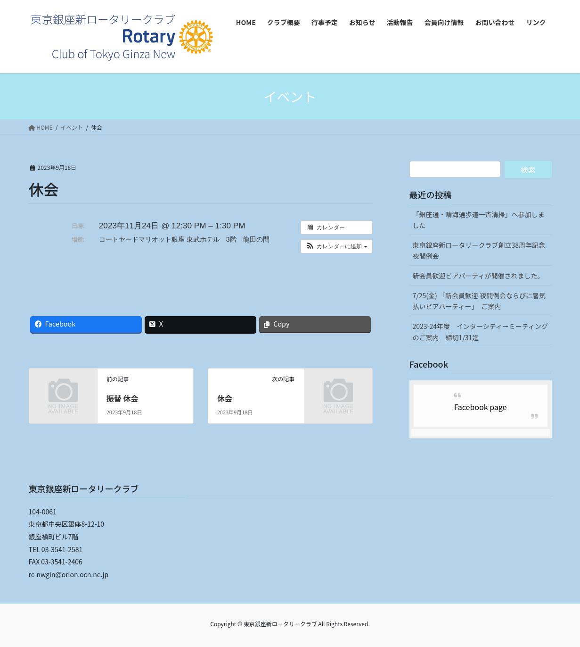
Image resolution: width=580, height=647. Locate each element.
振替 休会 (122, 398)
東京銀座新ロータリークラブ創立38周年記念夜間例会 (479, 250)
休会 (224, 398)
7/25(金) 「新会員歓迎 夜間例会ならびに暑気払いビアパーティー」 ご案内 (479, 301)
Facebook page (480, 406)
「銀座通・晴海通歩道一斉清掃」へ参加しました (479, 220)
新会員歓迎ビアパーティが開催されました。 (478, 275)
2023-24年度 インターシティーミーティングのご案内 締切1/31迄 (480, 331)
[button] (336, 246)
